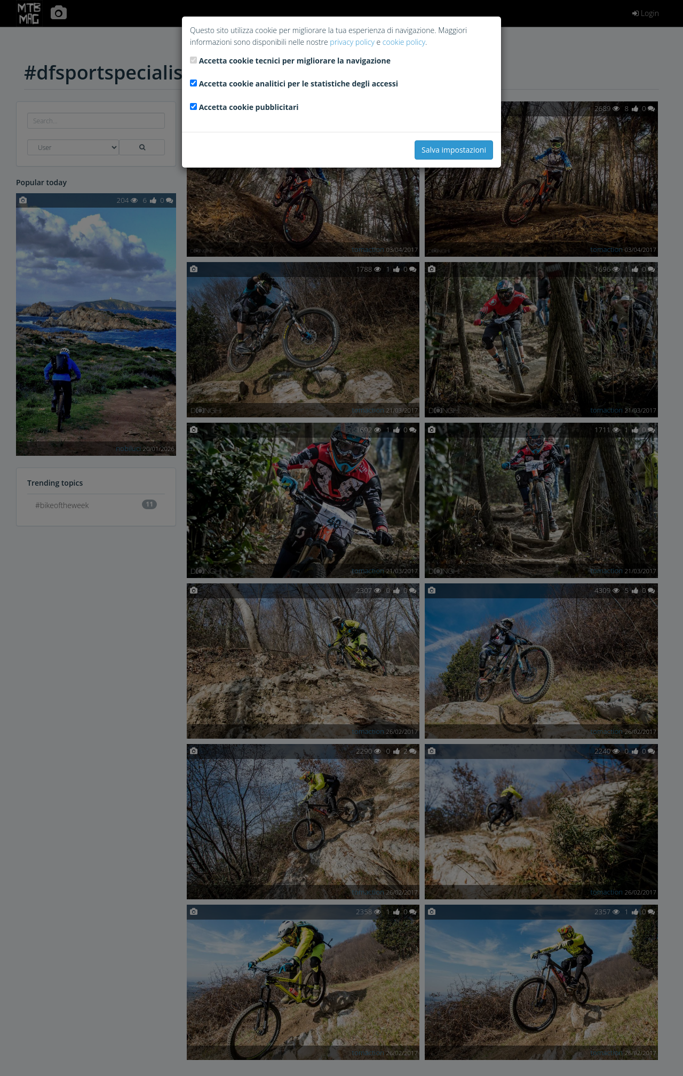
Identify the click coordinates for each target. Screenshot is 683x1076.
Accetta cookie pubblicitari (249, 107)
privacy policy (352, 42)
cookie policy (404, 42)
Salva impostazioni (454, 150)
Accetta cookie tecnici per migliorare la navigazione (295, 61)
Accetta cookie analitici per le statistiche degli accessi (298, 83)
